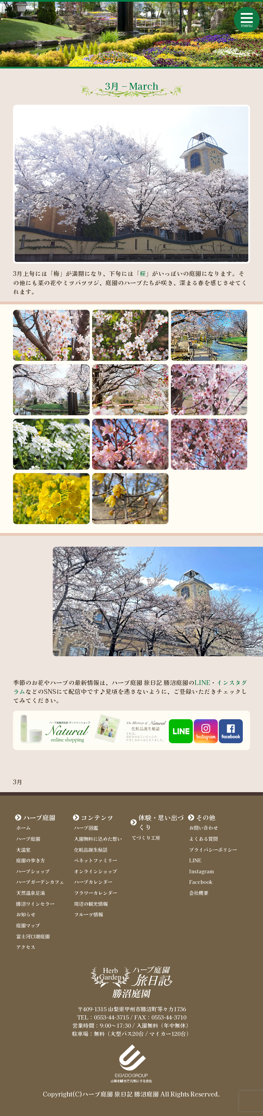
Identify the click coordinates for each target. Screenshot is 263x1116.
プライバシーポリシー (213, 849)
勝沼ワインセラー (35, 903)
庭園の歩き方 (30, 860)
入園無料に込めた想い (98, 838)
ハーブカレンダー (93, 881)
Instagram (201, 871)
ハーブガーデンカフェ (40, 881)
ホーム (23, 827)
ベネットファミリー (95, 860)
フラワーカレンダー (95, 892)
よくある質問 (203, 838)
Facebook (200, 881)
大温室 (23, 849)
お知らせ (25, 914)
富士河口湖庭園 (33, 936)
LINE (202, 682)
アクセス (25, 946)
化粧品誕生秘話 (91, 849)
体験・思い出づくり (161, 822)
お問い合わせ (203, 827)
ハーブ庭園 (39, 817)
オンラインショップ (95, 871)
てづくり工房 (146, 837)
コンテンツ (97, 817)
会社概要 (198, 892)
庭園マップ (28, 925)
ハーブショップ (33, 871)
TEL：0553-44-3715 (103, 1017)
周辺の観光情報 (91, 903)
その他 (205, 817)
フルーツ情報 (88, 914)
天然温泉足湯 (30, 892)
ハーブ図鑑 (86, 827)
